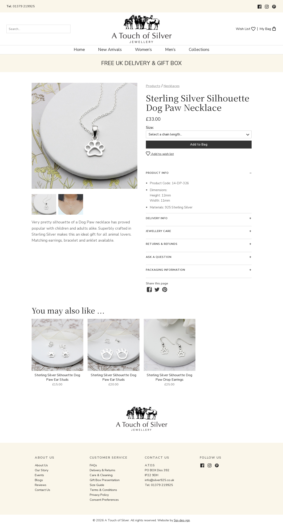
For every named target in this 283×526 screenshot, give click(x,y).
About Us (41, 465)
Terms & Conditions (103, 490)
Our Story (41, 470)
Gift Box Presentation (105, 480)
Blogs (39, 480)
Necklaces (172, 86)
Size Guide (97, 485)
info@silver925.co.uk (159, 480)
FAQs (93, 465)
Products (153, 86)
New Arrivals (110, 49)
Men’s (170, 49)
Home (79, 49)
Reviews (40, 485)
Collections (199, 49)
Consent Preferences (104, 500)
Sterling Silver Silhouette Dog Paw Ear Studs (57, 377)
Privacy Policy (99, 495)
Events (39, 475)
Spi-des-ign (182, 520)
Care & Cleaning (101, 475)
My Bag (268, 29)
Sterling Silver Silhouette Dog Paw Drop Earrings (169, 377)
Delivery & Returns (102, 470)
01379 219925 (24, 6)
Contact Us (42, 490)
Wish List (245, 29)
